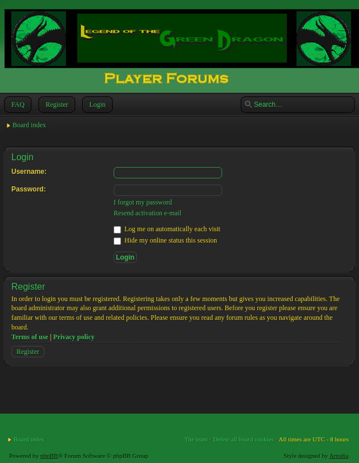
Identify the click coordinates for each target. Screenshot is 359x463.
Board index (29, 125)
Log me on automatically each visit (167, 229)
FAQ (16, 104)
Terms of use (29, 337)
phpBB (49, 455)
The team (196, 439)
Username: (29, 172)
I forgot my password (143, 202)
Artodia (339, 455)
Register (55, 104)
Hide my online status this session (165, 240)
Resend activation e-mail (147, 213)
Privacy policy (74, 337)
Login (96, 104)
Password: (28, 189)
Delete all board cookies (243, 439)
